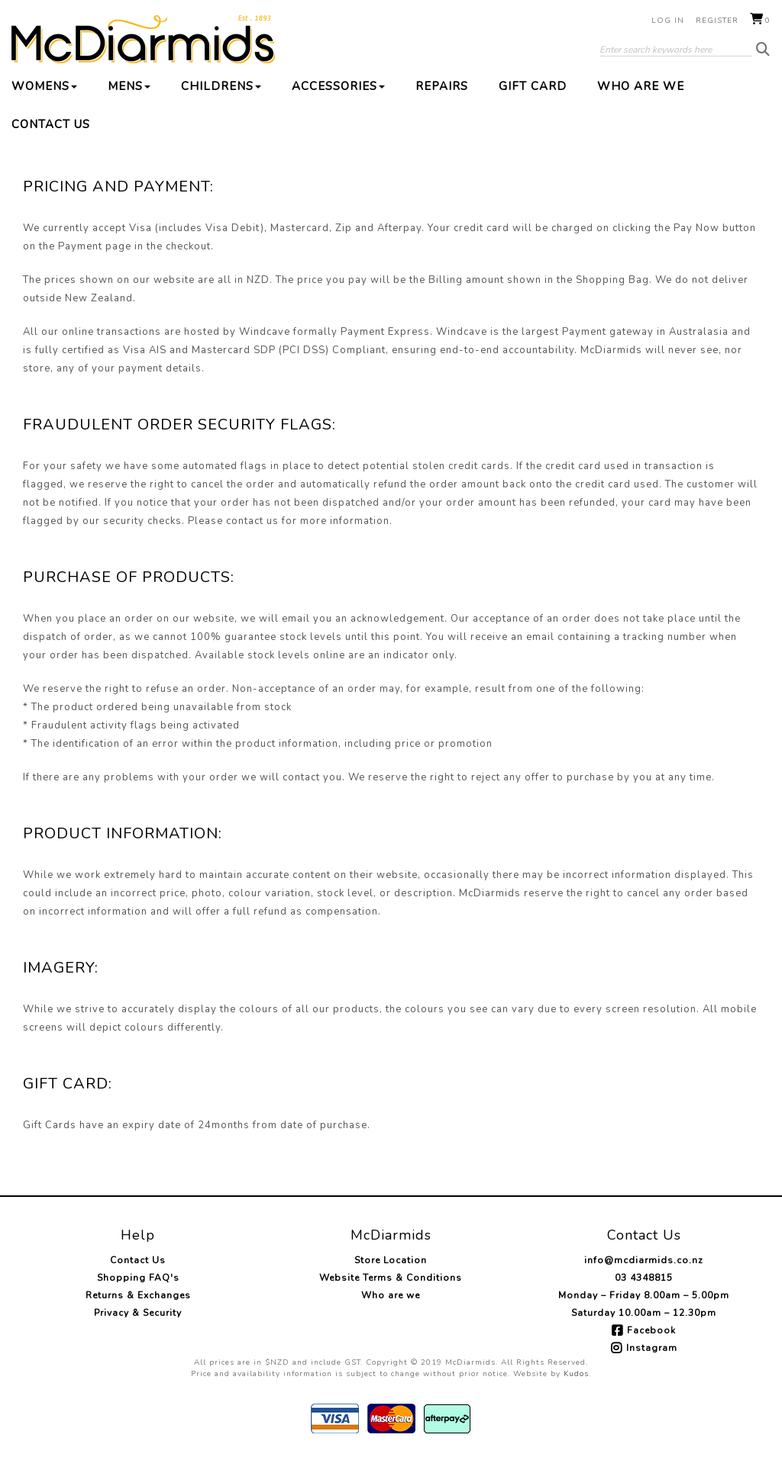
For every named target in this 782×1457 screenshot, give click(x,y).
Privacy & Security (138, 1313)
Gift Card (533, 86)
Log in (667, 20)
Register (717, 20)
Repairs (441, 86)
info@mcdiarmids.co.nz (643, 1260)
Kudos (576, 1374)
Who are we (640, 86)
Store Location (390, 1260)
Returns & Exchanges (138, 1295)
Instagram (651, 1348)
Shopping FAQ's (138, 1278)
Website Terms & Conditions (390, 1278)
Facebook (651, 1330)
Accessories (338, 86)
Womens (44, 86)
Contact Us (50, 124)
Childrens (221, 86)
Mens (129, 86)
